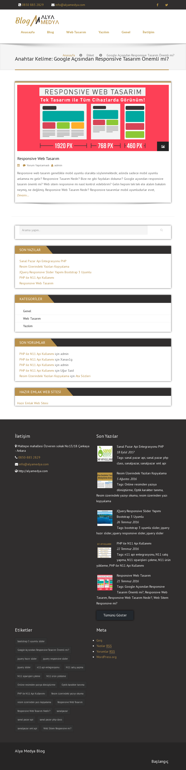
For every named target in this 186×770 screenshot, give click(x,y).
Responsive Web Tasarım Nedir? (130, 598)
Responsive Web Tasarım (38, 158)
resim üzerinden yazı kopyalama (34, 702)
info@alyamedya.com (70, 5)
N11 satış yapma (74, 667)
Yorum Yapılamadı (38, 165)
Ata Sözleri (83, 376)
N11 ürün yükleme (56, 676)
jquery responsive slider (129, 533)
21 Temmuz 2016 (128, 581)
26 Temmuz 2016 (128, 522)
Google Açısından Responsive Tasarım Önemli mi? (43, 649)
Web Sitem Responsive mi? (57, 728)
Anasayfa (28, 32)
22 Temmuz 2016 (128, 549)
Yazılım (103, 32)
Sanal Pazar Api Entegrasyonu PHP (43, 261)
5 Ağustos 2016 (127, 479)
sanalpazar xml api (153, 463)
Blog (50, 32)
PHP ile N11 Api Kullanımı (36, 278)
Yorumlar (105, 651)
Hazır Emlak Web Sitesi (32, 403)
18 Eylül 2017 (125, 452)
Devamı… (23, 195)
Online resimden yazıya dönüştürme (36, 684)
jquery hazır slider (27, 658)
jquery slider (155, 533)
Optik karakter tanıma (148, 490)
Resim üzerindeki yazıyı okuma (117, 495)
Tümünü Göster (115, 615)
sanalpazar (132, 463)
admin (58, 165)
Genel (126, 32)
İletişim (148, 32)
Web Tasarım (76, 32)
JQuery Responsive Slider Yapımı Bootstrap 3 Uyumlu (55, 272)
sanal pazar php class (51, 719)
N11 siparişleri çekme (142, 560)
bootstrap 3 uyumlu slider (142, 528)
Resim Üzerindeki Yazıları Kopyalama (44, 266)
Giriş (99, 640)
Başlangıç (159, 761)
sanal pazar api (135, 458)
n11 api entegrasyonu (139, 554)
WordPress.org (106, 657)
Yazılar (104, 646)
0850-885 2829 (29, 457)
